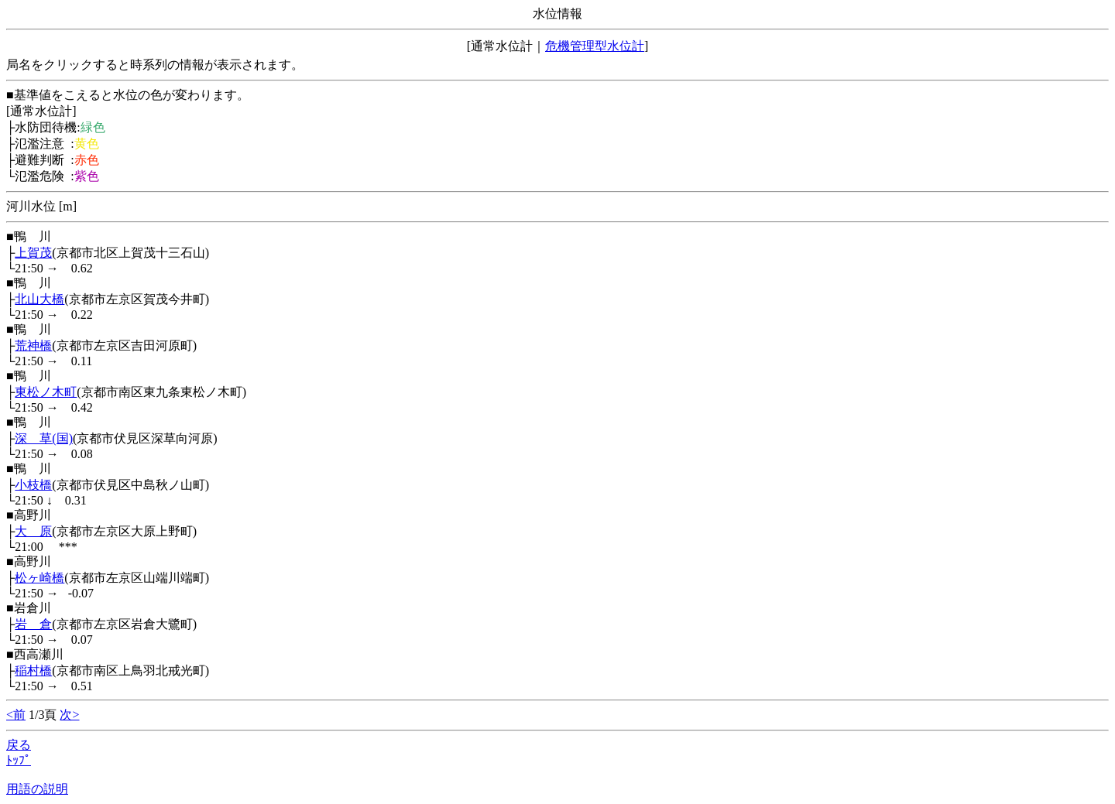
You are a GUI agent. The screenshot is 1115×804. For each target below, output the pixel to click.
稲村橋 (33, 670)
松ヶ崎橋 (39, 577)
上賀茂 (33, 252)
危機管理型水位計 (594, 46)
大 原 (33, 531)
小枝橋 (33, 484)
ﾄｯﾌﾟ (18, 760)
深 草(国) (44, 438)
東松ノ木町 (46, 392)
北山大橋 (39, 299)
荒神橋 (33, 345)
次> (69, 714)
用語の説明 (37, 788)
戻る (18, 744)
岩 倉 (33, 624)
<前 (16, 714)
